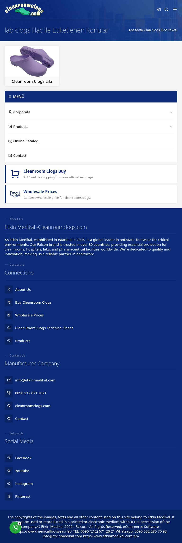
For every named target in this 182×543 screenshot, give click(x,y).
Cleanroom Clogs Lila (32, 81)
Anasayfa (136, 30)
